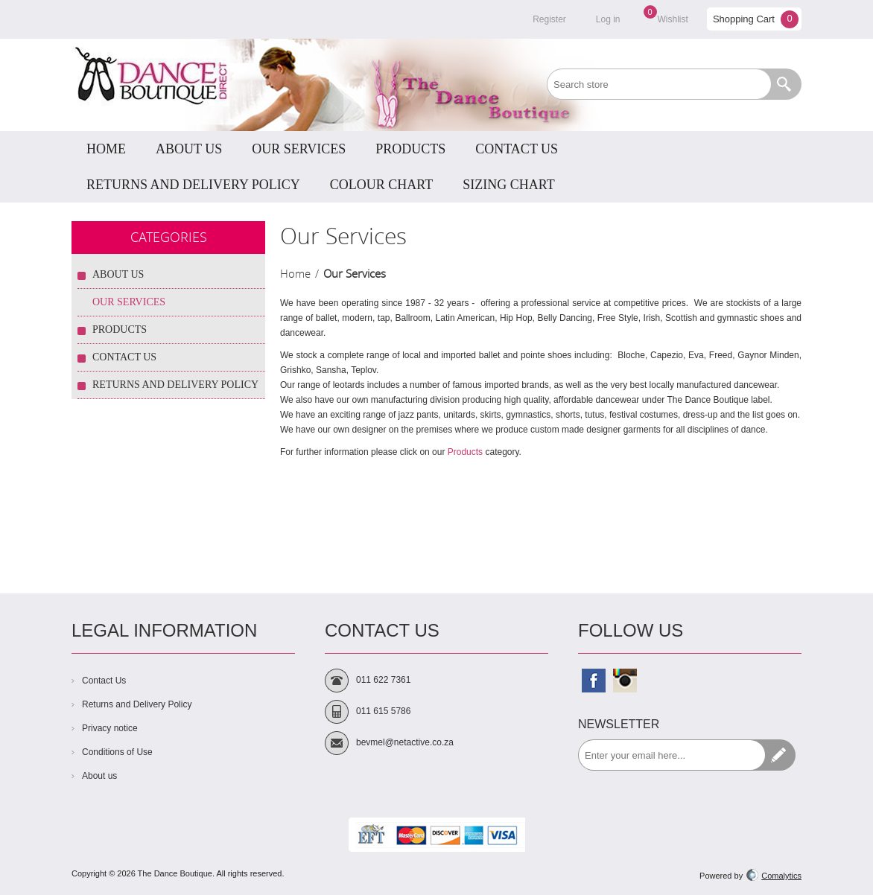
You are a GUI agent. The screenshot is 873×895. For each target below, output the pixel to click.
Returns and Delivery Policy (175, 384)
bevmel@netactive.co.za (405, 742)
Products (465, 452)
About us (99, 776)
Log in (608, 19)
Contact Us (124, 357)
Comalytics (773, 875)
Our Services (128, 302)
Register (549, 19)
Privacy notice (110, 728)
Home (295, 273)
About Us (118, 274)
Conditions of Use (117, 752)
